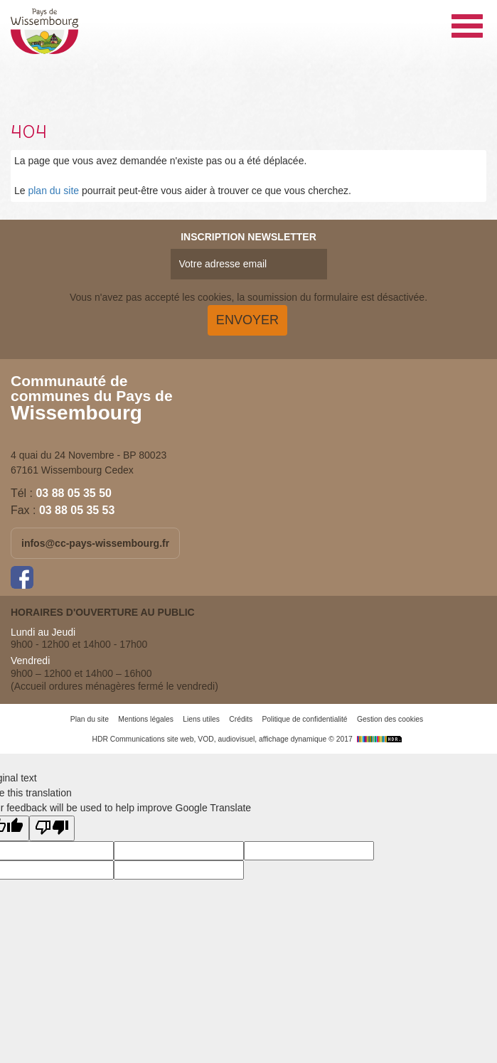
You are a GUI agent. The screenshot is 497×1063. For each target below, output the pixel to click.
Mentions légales (145, 719)
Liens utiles (201, 719)
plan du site (53, 190)
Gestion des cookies (390, 719)
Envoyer (247, 320)
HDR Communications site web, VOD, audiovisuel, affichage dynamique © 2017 (248, 739)
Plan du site (89, 719)
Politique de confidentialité (304, 719)
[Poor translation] (52, 828)
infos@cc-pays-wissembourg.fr (95, 543)
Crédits (240, 719)
